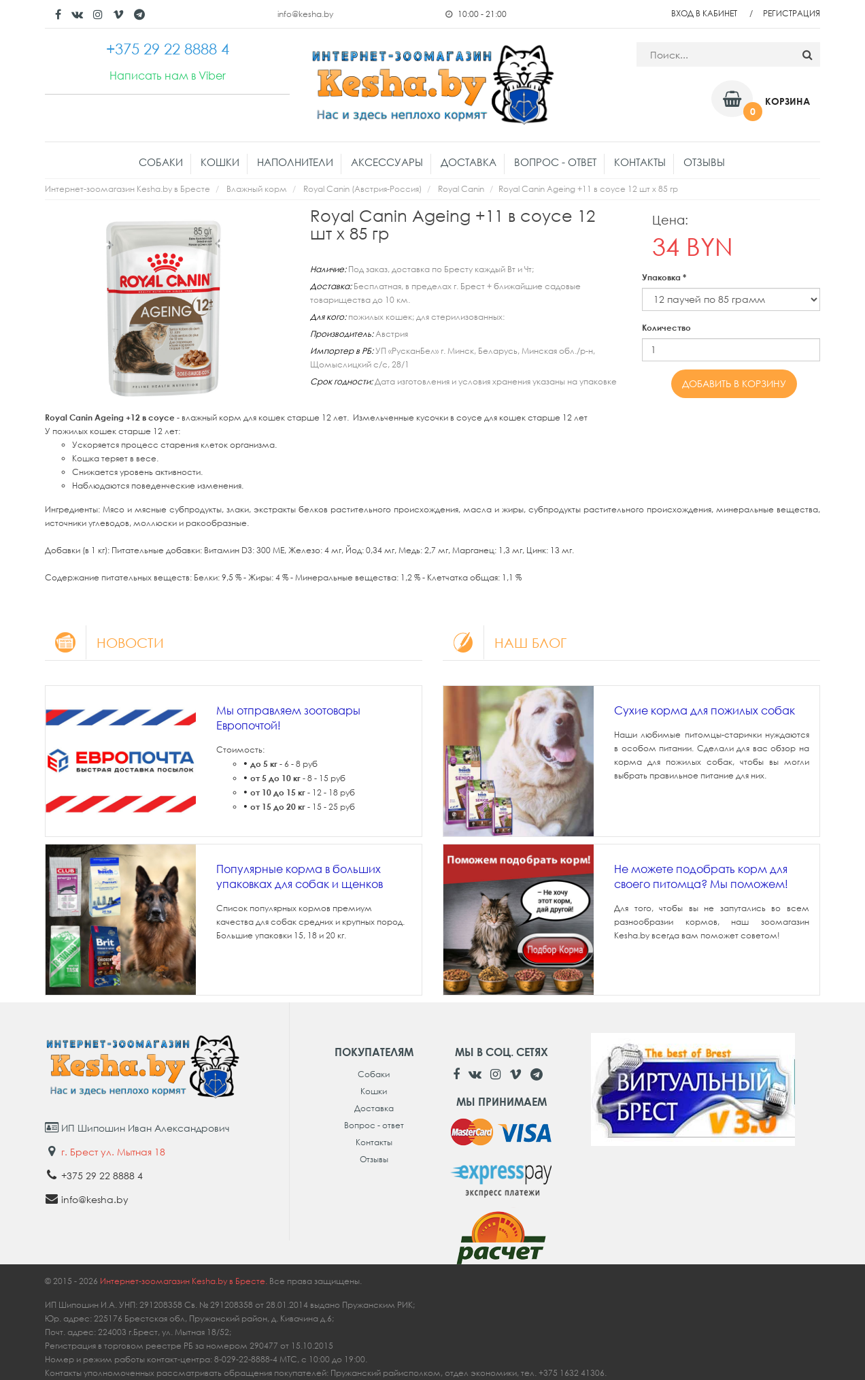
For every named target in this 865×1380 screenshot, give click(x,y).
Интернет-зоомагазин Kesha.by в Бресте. (184, 1281)
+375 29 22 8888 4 (102, 1175)
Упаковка (664, 277)
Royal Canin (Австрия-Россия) (362, 189)
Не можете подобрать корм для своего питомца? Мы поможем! (701, 876)
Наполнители (295, 162)
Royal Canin (461, 189)
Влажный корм (256, 189)
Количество (666, 328)
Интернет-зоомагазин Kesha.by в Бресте (127, 189)
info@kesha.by (305, 14)
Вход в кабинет (704, 13)
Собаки (161, 162)
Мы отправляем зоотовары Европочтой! (288, 718)
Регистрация (791, 13)
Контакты (640, 162)
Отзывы (704, 162)
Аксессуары (387, 162)
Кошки (220, 162)
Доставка (468, 162)
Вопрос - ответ (555, 162)
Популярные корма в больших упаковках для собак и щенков (299, 876)
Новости (104, 642)
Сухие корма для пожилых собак (704, 710)
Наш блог (504, 642)
